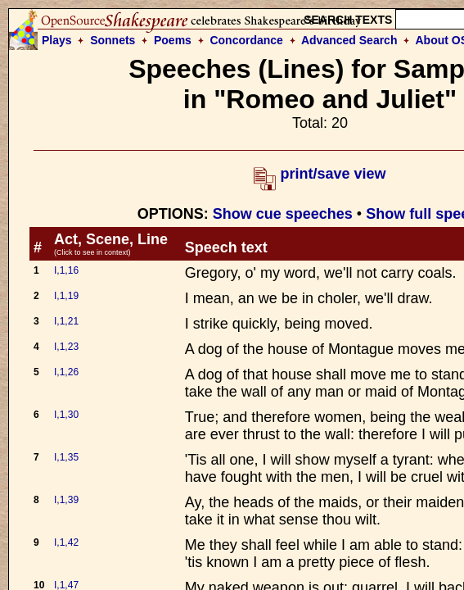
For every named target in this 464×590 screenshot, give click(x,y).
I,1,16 (66, 270)
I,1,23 (66, 346)
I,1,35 (66, 457)
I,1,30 (66, 414)
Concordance (245, 40)
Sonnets (112, 40)
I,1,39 (66, 500)
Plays (57, 40)
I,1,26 (66, 372)
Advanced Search (349, 40)
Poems (172, 40)
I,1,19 (66, 296)
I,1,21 (66, 321)
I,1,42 (66, 542)
